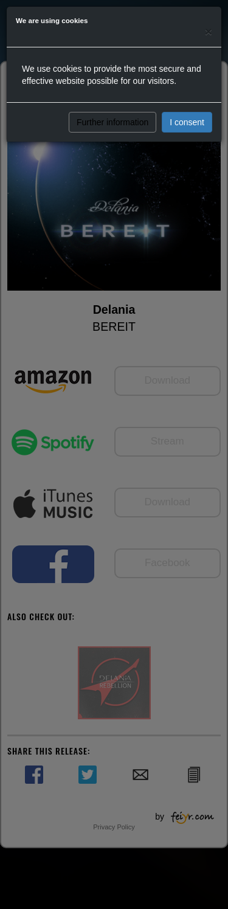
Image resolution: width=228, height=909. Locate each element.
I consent (187, 122)
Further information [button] (112, 122)
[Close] (208, 31)
